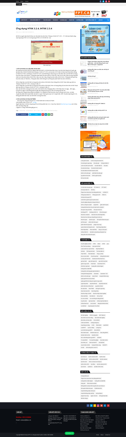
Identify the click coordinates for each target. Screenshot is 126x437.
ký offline (93, 364)
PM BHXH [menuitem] (55, 20)
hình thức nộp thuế (85, 266)
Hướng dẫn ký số (85, 376)
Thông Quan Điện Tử (85, 194)
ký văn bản (83, 366)
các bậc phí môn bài (85, 258)
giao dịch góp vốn (93, 261)
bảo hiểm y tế (84, 342)
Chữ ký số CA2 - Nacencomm (102, 418)
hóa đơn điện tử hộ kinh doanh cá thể (89, 170)
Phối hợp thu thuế (90, 251)
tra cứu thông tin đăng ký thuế (96, 298)
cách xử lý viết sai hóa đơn (87, 165)
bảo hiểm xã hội (104, 340)
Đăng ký (69, 433)
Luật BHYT (83, 327)
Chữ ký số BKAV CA (84, 416)
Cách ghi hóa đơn (85, 160)
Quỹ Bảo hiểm (95, 335)
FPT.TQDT (104, 187)
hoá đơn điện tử (98, 165)
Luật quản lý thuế (96, 246)
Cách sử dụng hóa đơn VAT (97, 160)
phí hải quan (84, 222)
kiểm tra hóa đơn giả (85, 173)
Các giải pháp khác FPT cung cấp (55, 423)
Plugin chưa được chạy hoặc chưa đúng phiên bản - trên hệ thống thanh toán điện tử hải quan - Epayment (98, 63)
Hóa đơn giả (96, 163)
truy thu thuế (84, 301)
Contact (26, 1)
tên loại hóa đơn (84, 178)
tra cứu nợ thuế (84, 298)
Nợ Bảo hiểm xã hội (85, 335)
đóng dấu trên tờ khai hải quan (88, 234)
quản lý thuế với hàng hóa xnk (87, 227)
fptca (39, 110)
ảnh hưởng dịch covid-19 (91, 347)
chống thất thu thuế (104, 256)
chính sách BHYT (93, 342)
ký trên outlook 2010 (101, 364)
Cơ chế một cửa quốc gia (86, 187)
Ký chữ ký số (84, 356)
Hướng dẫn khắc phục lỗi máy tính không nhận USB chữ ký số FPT (99, 97)
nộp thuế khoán (93, 283)
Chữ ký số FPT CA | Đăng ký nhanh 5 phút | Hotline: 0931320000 (38, 434)
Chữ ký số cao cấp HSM (101, 424)
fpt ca (35, 110)
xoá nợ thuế (93, 303)
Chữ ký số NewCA (100, 428)
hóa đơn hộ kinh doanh (96, 168)
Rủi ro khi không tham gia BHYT (88, 337)
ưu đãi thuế (83, 306)
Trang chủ (18, 25)
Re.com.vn (19, 32)
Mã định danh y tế (94, 332)
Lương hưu (98, 327)
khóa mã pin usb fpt (91, 383)
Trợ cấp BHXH (84, 340)
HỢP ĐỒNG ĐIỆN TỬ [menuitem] (91, 20)
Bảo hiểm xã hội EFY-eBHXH (102, 416)
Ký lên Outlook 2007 (93, 356)
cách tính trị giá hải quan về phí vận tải (89, 199)
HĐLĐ (99, 243)
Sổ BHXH (99, 337)
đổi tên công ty (84, 398)
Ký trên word (84, 361)
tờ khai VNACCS (84, 232)
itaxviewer (96, 273)
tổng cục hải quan (103, 229)
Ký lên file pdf (84, 359)
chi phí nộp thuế (94, 256)
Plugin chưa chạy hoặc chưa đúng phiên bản (91, 192)
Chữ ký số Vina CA (84, 430)
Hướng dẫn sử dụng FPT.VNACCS (96, 103)
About (21, 1)
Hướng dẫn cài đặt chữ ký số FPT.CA (97, 110)
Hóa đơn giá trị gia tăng (86, 163)
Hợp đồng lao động (85, 325)
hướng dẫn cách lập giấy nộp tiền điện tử (90, 271)
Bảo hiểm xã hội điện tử (101, 422)
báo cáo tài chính (85, 256)
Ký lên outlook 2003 (93, 359)
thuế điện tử (92, 296)
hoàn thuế (93, 263)
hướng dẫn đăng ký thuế (86, 273)
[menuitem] (18, 20)
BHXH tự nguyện (93, 315)
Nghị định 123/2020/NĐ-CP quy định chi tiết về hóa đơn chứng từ (70, 419)
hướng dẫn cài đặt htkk (86, 268)
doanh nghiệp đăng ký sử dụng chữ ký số (90, 202)
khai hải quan (84, 219)
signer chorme (94, 395)
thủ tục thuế (99, 296)
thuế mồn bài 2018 (85, 291)
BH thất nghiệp (84, 315)
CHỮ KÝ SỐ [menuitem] (24, 20)
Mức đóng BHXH (104, 332)
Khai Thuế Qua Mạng (26, 25)
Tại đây (34, 102)
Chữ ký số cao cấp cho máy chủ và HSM (98, 124)
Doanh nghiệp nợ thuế (86, 243)
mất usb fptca (99, 393)
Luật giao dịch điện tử (53, 416)
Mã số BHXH (97, 330)
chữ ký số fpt (22, 110)
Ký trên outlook (103, 359)
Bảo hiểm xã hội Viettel (85, 428)
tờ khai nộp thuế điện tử (102, 301)
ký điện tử (90, 366)
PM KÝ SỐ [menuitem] (71, 20)
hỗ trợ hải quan (103, 212)
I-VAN (93, 325)
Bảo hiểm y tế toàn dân (86, 320)
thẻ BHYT (105, 345)
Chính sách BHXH (85, 322)
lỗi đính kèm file (98, 388)
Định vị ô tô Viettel (84, 424)
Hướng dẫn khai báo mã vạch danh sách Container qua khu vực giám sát (98, 117)
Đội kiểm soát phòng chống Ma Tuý (98, 232)
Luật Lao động (91, 327)
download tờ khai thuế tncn (98, 258)
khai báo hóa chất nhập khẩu (98, 214)
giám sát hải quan (104, 204)
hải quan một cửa (98, 209)
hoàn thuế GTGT (101, 263)
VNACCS (104, 194)
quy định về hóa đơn (85, 175)
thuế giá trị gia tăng (100, 288)
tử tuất (82, 347)
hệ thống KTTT (84, 212)
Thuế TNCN (83, 253)
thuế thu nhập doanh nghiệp (99, 293)
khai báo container (85, 214)
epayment (96, 204)
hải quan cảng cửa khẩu (86, 209)
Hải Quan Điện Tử (85, 189)
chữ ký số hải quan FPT (86, 197)
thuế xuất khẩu (93, 229)
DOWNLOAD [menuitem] (63, 20)
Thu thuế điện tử (100, 251)
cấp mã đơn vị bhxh (85, 345)
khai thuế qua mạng (66, 104)
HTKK (42, 110)
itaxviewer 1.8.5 (104, 273)
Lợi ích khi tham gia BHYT (86, 330)
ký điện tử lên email (98, 366)
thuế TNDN (91, 288)
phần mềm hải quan (93, 222)
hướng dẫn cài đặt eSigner (97, 266)
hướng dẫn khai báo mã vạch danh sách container (92, 207)
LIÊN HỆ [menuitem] (100, 20)
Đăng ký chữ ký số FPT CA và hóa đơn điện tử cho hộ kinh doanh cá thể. (99, 90)
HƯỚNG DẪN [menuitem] (79, 20)
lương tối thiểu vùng (104, 276)
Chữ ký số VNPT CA (100, 420)
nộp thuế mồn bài (103, 283)
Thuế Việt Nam (91, 253)
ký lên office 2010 (85, 364)
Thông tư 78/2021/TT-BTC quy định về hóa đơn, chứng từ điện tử (55, 419)
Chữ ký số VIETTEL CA (85, 418)
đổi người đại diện (103, 395)
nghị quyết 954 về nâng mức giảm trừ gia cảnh (91, 281)
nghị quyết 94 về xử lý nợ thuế (87, 278)
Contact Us (107, 434)
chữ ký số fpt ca (29, 110)
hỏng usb (83, 383)
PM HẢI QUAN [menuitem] (47, 20)
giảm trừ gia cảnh (85, 263)
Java (108, 243)
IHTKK (45, 110)
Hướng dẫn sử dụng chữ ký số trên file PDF (98, 83)
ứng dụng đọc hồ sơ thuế (93, 306)
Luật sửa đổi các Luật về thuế (87, 248)
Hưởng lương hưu (95, 322)
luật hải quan (92, 219)
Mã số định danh (84, 332)
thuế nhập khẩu (84, 229)
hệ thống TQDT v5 (94, 212)
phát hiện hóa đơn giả (97, 173)
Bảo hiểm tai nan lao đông (87, 317)
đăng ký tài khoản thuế (103, 303)
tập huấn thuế (92, 301)
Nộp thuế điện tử (100, 248)
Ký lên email (102, 356)
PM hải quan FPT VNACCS (86, 422)
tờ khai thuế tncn (84, 303)
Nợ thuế (83, 251)
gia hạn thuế (84, 261)
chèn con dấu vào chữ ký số (95, 361)
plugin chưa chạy (97, 224)
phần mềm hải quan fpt (86, 224)
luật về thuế (95, 276)
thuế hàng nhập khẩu (101, 227)
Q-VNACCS (105, 192)
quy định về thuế (99, 286)
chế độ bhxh (101, 342)
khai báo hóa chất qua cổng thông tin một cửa (91, 217)
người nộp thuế (84, 283)
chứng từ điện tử (104, 163)
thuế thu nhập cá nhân (86, 293)
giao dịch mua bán (103, 261)
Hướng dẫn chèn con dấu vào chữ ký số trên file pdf (98, 70)
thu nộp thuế (84, 288)
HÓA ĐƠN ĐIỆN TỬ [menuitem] (35, 20)
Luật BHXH (105, 325)
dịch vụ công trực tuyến (86, 204)
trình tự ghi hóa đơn (96, 175)
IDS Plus (93, 189)
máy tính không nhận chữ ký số (88, 391)
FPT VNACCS (97, 187)
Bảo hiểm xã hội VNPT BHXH (87, 420)
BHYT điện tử (102, 315)
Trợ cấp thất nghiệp (93, 340)
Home (17, 1)
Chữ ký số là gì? (92, 76)
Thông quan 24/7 (96, 194)
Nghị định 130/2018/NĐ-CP (69, 416)
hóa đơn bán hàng (85, 168)
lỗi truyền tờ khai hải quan (103, 219)
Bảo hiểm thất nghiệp (100, 317)
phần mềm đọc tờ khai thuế (87, 286)
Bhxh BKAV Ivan (99, 426)
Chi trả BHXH (96, 320)
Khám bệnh (98, 325)
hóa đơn (106, 165)
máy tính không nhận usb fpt (87, 393)
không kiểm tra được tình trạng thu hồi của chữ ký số (92, 386)
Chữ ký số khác (84, 426)
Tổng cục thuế (100, 253)
